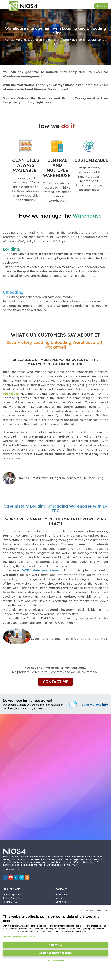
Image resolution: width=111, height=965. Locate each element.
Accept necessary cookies (55, 953)
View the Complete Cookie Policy (19, 937)
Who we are (61, 894)
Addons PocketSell (12, 898)
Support (59, 898)
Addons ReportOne (12, 894)
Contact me (55, 681)
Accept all (55, 945)
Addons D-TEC (10, 902)
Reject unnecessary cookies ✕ (93, 910)
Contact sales (62, 902)
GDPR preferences (55, 960)
